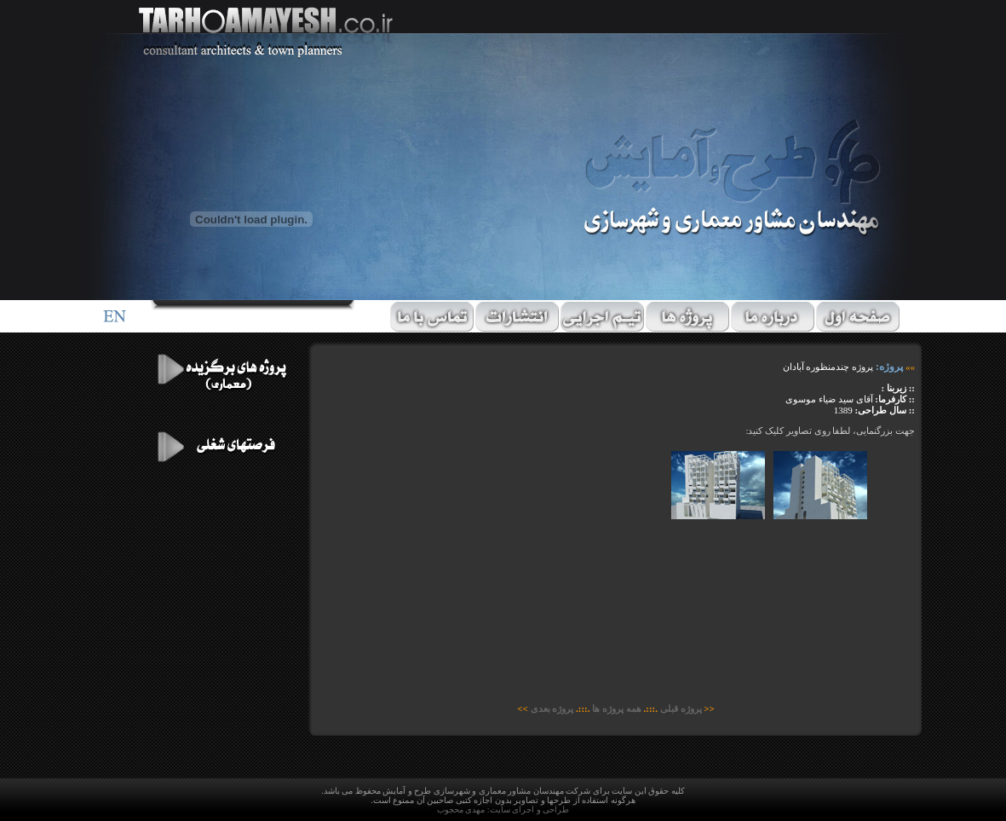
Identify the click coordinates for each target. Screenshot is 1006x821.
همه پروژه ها (616, 708)
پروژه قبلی (681, 708)
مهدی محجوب (461, 809)
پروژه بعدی (552, 708)
